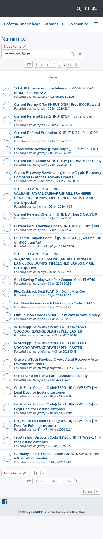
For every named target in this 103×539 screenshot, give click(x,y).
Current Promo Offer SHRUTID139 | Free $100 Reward (57, 104)
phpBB (36, 511)
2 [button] (42, 64)
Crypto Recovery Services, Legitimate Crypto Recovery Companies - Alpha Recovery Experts (57, 174)
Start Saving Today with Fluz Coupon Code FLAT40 (54, 279)
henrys (41, 206)
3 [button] (47, 64)
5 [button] (59, 64)
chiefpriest (44, 335)
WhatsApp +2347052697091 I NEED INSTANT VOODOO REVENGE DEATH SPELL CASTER (50, 328)
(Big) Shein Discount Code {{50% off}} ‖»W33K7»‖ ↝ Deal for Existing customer (55, 423)
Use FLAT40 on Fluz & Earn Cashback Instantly (51, 375)
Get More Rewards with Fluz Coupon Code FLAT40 (54, 303)
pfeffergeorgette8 (49, 368)
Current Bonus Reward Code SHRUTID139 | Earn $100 (56, 226)
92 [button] (69, 64)
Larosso (42, 97)
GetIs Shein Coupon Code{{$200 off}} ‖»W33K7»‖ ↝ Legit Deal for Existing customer (55, 406)
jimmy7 (42, 153)
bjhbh (41, 108)
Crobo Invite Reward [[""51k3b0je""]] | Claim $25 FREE (56, 148)
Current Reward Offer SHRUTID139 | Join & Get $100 (55, 214)
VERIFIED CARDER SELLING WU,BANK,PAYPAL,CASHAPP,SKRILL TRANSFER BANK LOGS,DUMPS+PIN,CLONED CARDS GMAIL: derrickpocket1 (54, 195)
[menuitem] (79, 9)
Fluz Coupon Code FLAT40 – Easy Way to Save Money (57, 314)
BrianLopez (44, 181)
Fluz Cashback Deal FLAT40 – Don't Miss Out (49, 291)
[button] (29, 64)
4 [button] (53, 64)
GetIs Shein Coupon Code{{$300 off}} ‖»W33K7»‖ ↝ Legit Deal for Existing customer (55, 389)
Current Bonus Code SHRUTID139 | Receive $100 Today (57, 160)
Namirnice (13, 38)
